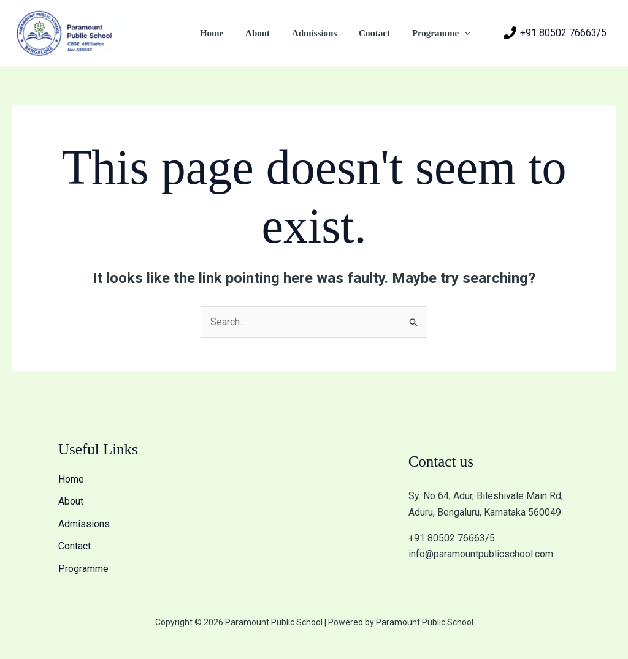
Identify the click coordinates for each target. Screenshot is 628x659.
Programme (443, 33)
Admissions (323, 33)
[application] (466, 33)
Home (227, 33)
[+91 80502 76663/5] (555, 33)
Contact (380, 33)
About (270, 33)
